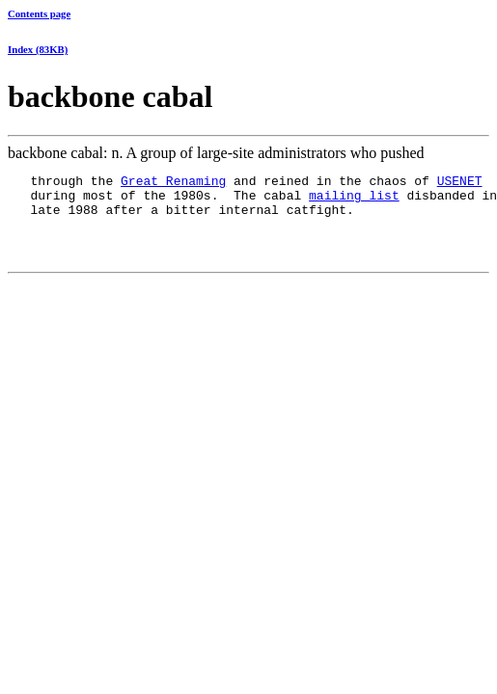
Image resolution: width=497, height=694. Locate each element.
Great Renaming (173, 183)
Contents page (39, 13)
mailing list (354, 200)
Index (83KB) (38, 49)
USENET (460, 183)
